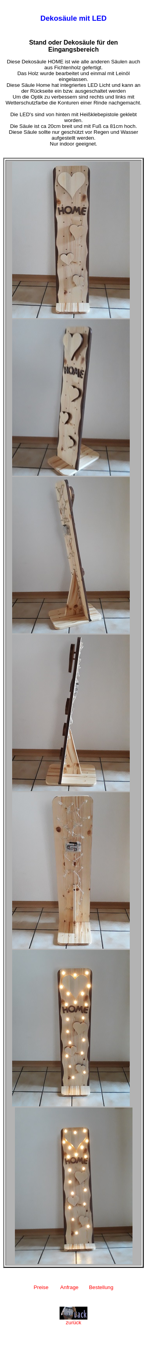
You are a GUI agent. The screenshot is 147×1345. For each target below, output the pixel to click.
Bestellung (101, 1287)
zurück (73, 1320)
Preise (41, 1287)
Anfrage (69, 1287)
